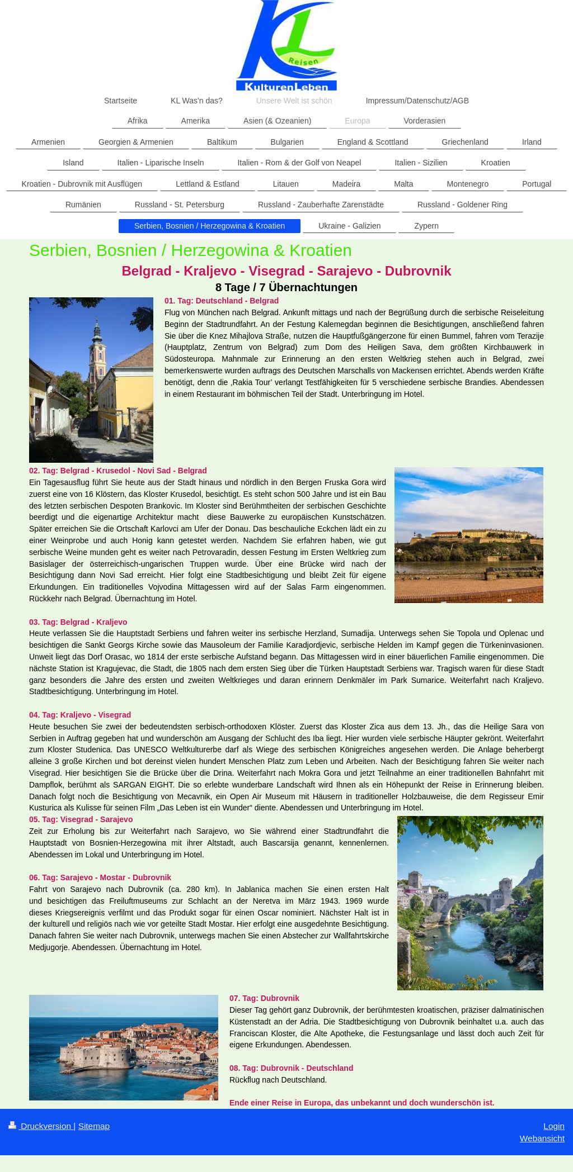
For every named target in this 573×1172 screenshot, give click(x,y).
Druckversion (40, 1126)
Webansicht (542, 1138)
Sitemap (94, 1126)
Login (554, 1126)
